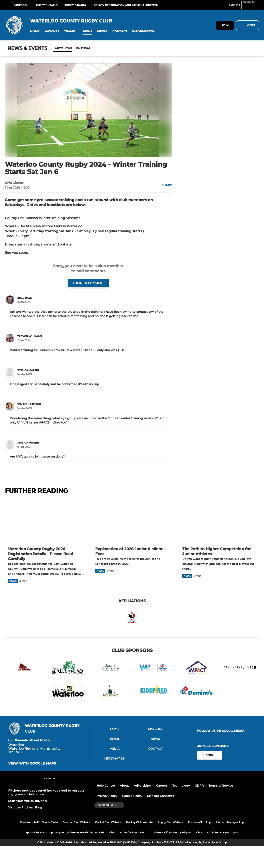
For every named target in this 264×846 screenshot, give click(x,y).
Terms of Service (221, 785)
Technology (181, 785)
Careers (161, 785)
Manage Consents (160, 796)
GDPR (199, 785)
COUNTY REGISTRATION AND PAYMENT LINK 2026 (125, 5)
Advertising (142, 785)
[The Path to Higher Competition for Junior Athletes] (219, 520)
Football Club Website (76, 822)
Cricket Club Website (108, 822)
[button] (35, 31)
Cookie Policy (132, 796)
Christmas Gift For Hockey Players (217, 832)
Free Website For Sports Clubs (39, 822)
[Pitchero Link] (251, 6)
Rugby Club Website (170, 822)
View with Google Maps (32, 763)
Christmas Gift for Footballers (127, 832)
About (124, 785)
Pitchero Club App (199, 822)
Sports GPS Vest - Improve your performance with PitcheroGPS (65, 832)
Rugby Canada (75, 5)
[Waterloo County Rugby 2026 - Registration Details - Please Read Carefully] (45, 520)
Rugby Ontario (47, 5)
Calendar (73, 48)
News (57, 48)
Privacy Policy (107, 796)
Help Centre (106, 785)
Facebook (21, 5)
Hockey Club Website (139, 822)
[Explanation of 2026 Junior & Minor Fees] (132, 520)
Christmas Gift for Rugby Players (171, 832)
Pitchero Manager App (230, 822)
